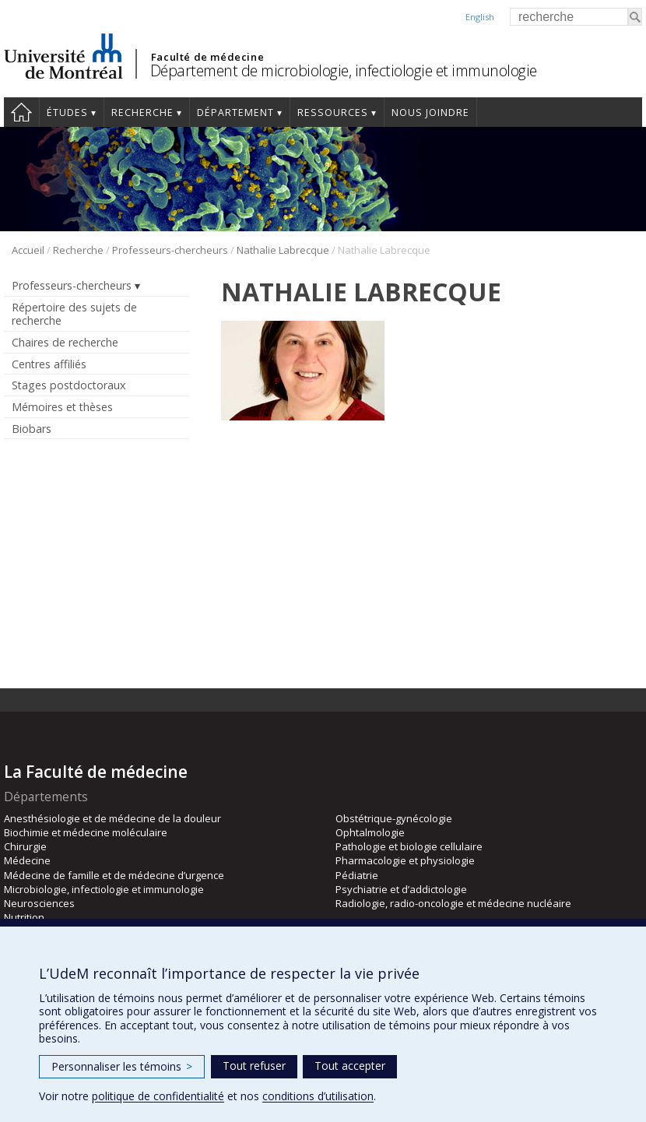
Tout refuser (254, 1065)
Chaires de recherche (65, 342)
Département (235, 112)
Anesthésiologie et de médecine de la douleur (112, 818)
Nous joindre (430, 112)
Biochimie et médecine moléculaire (85, 832)
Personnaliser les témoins (121, 1066)
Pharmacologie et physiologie (405, 860)
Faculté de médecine (207, 57)
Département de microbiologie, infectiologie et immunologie (343, 70)
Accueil (21, 112)
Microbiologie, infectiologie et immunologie (104, 889)
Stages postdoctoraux (68, 385)
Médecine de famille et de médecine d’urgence (114, 875)
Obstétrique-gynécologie (393, 818)
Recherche (142, 112)
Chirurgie (25, 846)
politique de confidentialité (158, 1096)
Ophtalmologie (370, 832)
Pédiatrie (356, 875)
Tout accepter (349, 1065)
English (479, 17)
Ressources (332, 112)
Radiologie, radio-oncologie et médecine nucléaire (453, 903)
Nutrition (24, 917)
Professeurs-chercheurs (170, 250)
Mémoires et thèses (62, 406)
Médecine (27, 860)
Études (67, 112)
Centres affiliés (49, 364)
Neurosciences (39, 903)
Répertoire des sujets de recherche (74, 314)
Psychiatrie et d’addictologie (401, 889)
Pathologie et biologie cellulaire (409, 846)
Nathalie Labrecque (283, 250)
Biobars (31, 428)
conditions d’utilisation (318, 1096)
